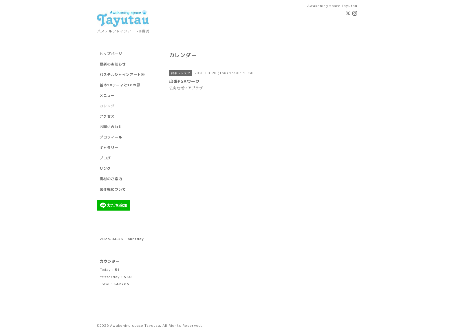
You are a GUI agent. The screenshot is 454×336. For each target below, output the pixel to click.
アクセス (107, 116)
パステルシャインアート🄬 (122, 74)
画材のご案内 (111, 178)
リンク (105, 168)
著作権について (113, 189)
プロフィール (111, 137)
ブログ (105, 158)
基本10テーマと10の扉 (120, 85)
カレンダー (109, 105)
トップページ (111, 53)
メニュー (107, 95)
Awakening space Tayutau (135, 325)
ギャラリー (109, 147)
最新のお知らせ (113, 64)
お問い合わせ (111, 126)
